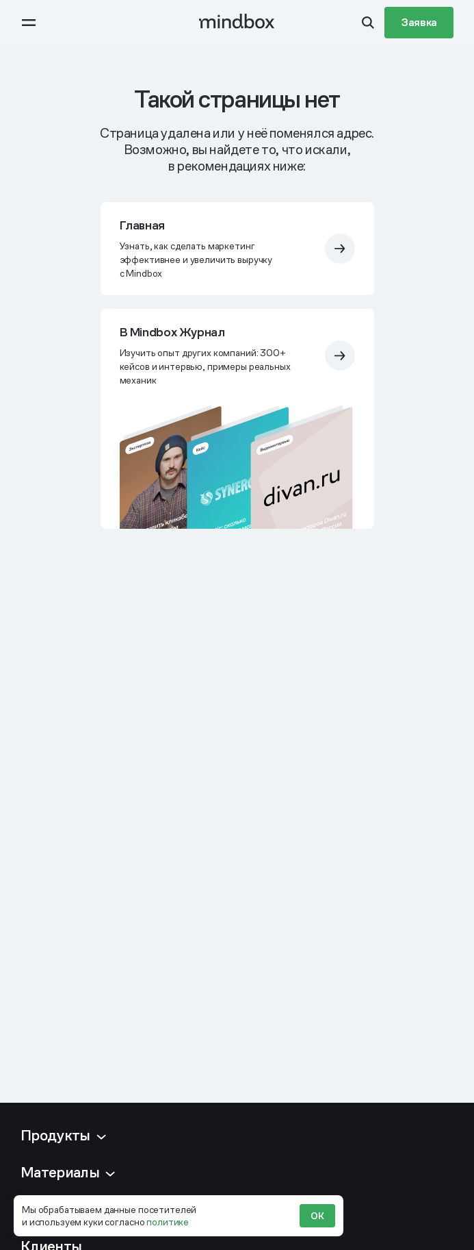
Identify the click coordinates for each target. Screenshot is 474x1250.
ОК (317, 1216)
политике (167, 1222)
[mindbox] (237, 22)
